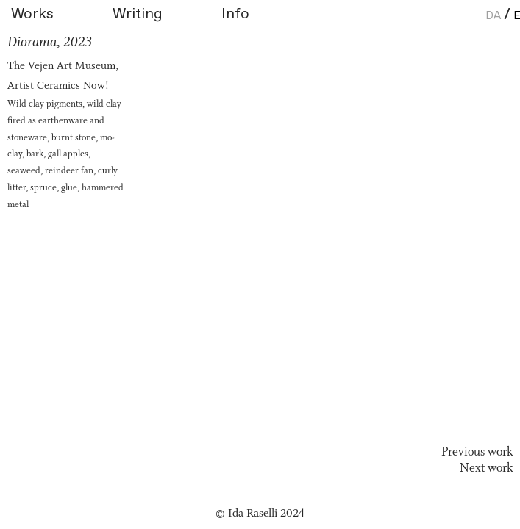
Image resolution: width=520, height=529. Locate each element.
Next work (486, 468)
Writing (138, 14)
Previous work (477, 452)
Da (493, 15)
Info (235, 14)
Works (58, 14)
